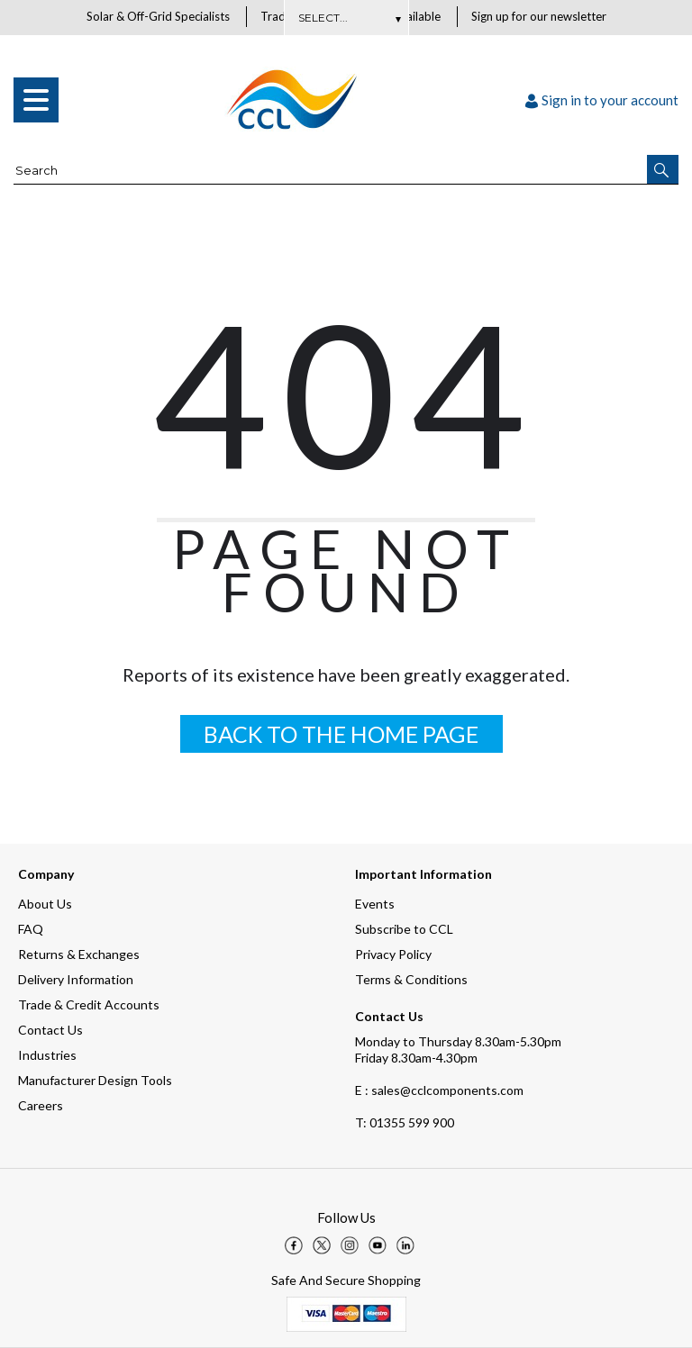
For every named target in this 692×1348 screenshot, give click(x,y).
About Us (45, 903)
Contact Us (50, 1029)
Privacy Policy (393, 954)
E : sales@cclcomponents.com (439, 1090)
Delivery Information (75, 979)
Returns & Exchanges (79, 954)
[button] (662, 170)
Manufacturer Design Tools (95, 1080)
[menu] (36, 100)
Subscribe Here (346, 17)
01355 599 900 (404, 1122)
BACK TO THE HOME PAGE (341, 734)
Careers (40, 1105)
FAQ (30, 928)
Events (375, 903)
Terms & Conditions (411, 979)
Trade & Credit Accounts (88, 1004)
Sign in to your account (601, 101)
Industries (47, 1055)
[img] (294, 1245)
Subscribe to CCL (404, 928)
